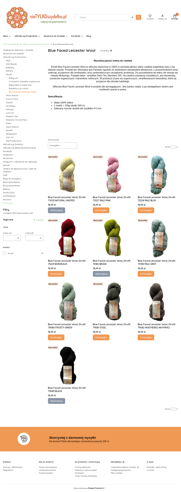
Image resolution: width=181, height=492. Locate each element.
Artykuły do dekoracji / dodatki (18, 50)
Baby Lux (13, 78)
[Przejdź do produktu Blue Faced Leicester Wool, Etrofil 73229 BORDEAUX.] (68, 238)
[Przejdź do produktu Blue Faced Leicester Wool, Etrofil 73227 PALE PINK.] (113, 174)
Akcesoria (8, 158)
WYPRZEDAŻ (9, 196)
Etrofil (47, 44)
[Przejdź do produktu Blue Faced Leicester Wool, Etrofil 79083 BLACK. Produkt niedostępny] (68, 365)
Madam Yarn (12, 116)
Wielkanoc (8, 154)
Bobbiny (10, 67)
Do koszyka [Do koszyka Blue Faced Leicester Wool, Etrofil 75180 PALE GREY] (146, 274)
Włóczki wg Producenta (32, 44)
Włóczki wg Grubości (13, 144)
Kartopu (10, 109)
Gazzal (9, 102)
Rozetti (9, 130)
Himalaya (10, 106)
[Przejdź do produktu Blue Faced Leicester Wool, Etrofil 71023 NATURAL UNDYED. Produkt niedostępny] (68, 174)
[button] (138, 17)
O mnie (150, 470)
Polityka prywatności (121, 470)
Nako (8, 123)
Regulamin (8, 470)
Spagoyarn (11, 133)
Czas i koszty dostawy (86, 476)
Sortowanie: (53, 139)
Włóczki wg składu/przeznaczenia (19, 147)
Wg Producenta (13, 140)
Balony (6, 189)
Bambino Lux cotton (18, 88)
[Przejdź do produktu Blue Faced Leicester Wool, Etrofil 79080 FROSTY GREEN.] (68, 301)
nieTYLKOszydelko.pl (11, 44)
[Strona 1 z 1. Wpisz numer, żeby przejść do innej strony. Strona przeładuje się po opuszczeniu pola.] (173, 146)
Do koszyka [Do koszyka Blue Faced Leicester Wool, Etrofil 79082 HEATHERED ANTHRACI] (146, 337)
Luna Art (10, 113)
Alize (8, 60)
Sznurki (6, 165)
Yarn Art (10, 137)
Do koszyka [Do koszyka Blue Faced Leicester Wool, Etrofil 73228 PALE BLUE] (146, 210)
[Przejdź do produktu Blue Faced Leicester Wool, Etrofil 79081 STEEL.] (113, 301)
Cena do (30, 233)
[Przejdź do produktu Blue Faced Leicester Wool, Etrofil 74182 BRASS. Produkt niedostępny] (113, 238)
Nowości (7, 199)
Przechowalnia (46, 473)
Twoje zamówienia (48, 467)
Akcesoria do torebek (13, 53)
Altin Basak (11, 64)
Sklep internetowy (87, 488)
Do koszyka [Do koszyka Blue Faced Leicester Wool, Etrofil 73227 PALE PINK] (101, 210)
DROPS (9, 71)
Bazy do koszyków (12, 178)
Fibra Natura (12, 95)
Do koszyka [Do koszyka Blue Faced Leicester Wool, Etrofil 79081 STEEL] (101, 337)
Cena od (7, 233)
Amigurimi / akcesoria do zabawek (20, 161)
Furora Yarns (12, 99)
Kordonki (7, 151)
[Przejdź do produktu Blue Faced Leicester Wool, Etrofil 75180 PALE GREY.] (158, 238)
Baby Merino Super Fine (20, 85)
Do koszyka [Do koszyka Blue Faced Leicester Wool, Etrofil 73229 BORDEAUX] (56, 274)
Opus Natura (12, 127)
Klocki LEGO (9, 192)
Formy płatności (83, 467)
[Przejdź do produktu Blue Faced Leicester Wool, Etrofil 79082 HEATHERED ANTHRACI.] (158, 301)
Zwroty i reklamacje (12, 467)
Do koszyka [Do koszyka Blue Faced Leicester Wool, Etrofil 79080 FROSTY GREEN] (56, 337)
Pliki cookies (116, 473)
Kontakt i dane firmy (156, 467)
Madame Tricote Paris (16, 120)
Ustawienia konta (47, 470)
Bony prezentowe (11, 185)
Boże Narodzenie (11, 182)
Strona (167, 147)
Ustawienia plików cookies (124, 467)
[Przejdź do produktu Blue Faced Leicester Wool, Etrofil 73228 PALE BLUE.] (158, 174)
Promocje (8, 203)
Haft (5, 175)
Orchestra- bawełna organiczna (24, 81)
